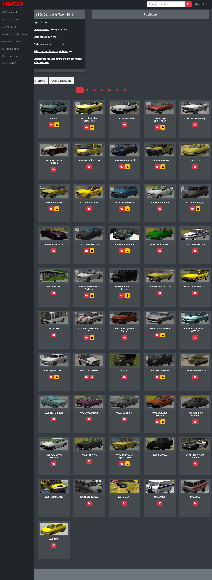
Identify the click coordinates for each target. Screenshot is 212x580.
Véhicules (46, 80)
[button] (197, 4)
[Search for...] (166, 4)
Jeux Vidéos (10, 19)
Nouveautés (11, 12)
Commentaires (12, 56)
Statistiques (10, 48)
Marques (9, 27)
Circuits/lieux (11, 41)
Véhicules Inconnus (15, 34)
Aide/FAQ (9, 63)
